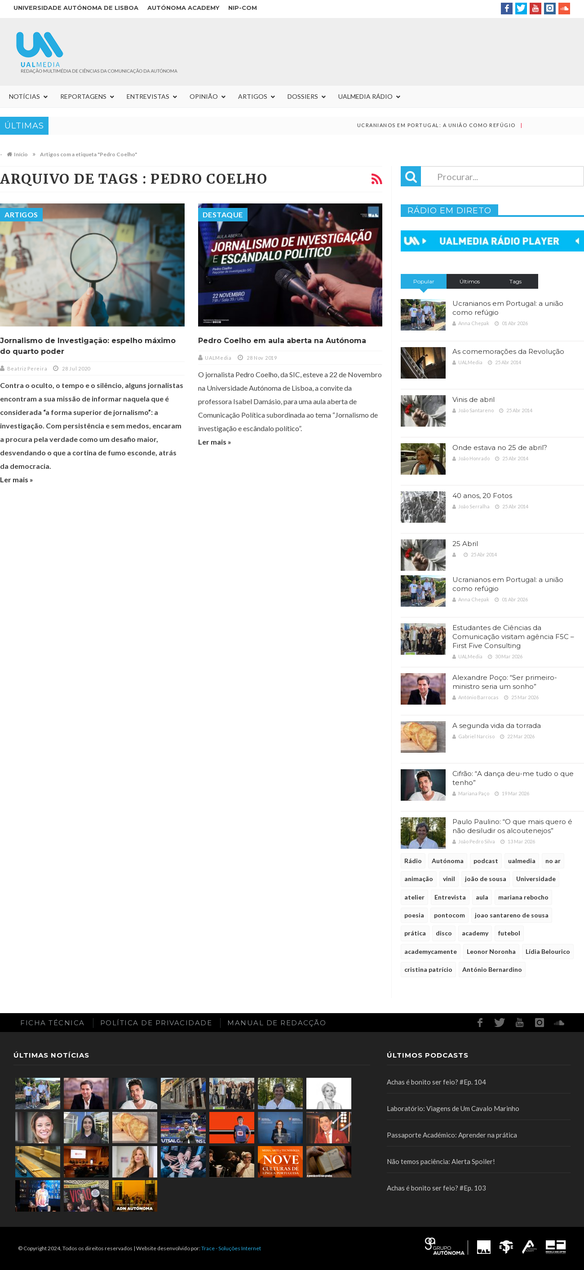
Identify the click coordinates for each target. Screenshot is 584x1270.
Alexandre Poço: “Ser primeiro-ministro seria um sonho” (504, 682)
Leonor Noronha (491, 951)
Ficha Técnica (52, 1023)
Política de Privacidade (156, 1023)
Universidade (536, 878)
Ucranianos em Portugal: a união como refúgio (451, 125)
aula (482, 897)
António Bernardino (492, 969)
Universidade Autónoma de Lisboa (75, 7)
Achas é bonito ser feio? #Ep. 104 (436, 1082)
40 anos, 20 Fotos (482, 495)
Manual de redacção (276, 1023)
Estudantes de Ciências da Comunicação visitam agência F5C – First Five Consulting (513, 636)
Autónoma (448, 860)
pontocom (449, 915)
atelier (414, 897)
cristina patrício (428, 969)
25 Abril (465, 543)
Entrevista (450, 897)
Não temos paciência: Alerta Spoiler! (441, 1161)
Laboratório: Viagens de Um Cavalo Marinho (453, 1108)
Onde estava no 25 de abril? (499, 447)
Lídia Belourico (548, 951)
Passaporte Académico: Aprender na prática (452, 1135)
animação (418, 878)
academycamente (430, 951)
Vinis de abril (473, 399)
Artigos (21, 214)
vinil (449, 878)
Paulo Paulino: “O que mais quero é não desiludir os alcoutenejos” (512, 826)
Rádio (413, 860)
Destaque (223, 214)
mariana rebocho (523, 897)
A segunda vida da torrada (496, 725)
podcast (485, 860)
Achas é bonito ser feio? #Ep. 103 (436, 1188)
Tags (515, 281)
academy (475, 933)
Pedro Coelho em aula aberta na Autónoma (282, 340)
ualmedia (521, 860)
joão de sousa (485, 878)
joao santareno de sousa (512, 915)
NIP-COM (242, 7)
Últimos (470, 281)
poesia (414, 915)
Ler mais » (16, 479)
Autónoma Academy (183, 7)
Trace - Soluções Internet (231, 1248)
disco (444, 933)
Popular (423, 281)
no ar (553, 860)
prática (415, 933)
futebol (509, 933)
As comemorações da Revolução (508, 351)
